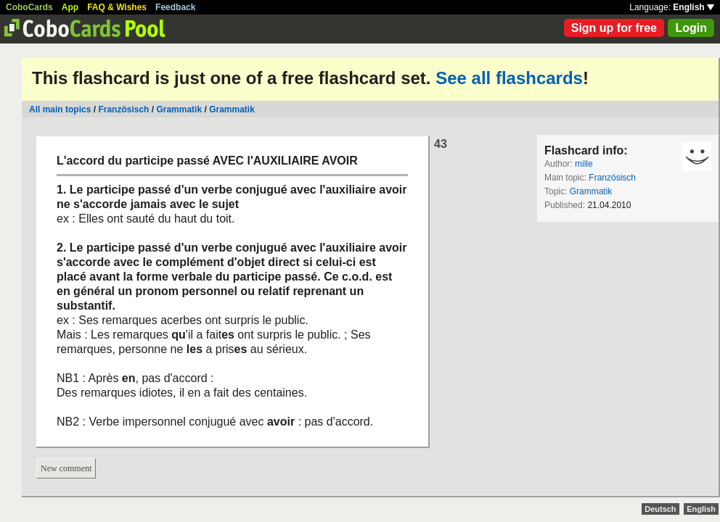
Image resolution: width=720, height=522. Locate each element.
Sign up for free (614, 28)
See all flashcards (509, 78)
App (70, 7)
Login (691, 28)
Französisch (123, 109)
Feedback (175, 7)
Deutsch (660, 509)
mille (584, 164)
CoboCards (29, 7)
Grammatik (179, 109)
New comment (66, 468)
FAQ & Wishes (117, 7)
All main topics (60, 109)
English (693, 7)
